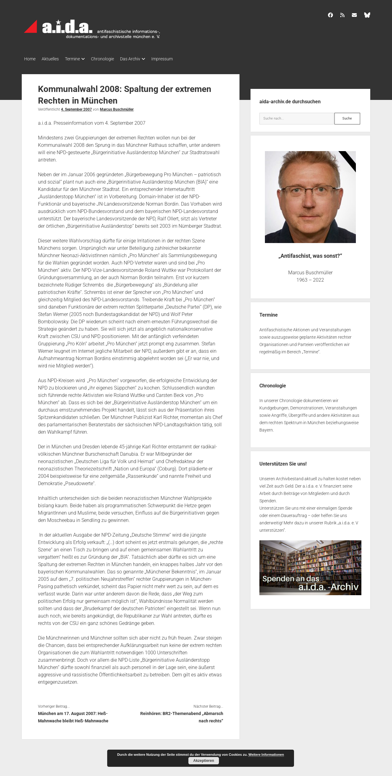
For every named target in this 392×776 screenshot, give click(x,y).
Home (30, 58)
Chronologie (111, 58)
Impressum (177, 58)
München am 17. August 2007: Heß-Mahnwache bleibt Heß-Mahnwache (73, 715)
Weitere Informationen (266, 754)
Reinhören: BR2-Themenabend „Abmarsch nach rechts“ (181, 715)
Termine (78, 58)
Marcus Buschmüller (117, 107)
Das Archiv (142, 58)
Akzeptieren (203, 761)
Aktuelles (53, 58)
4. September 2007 (76, 107)
